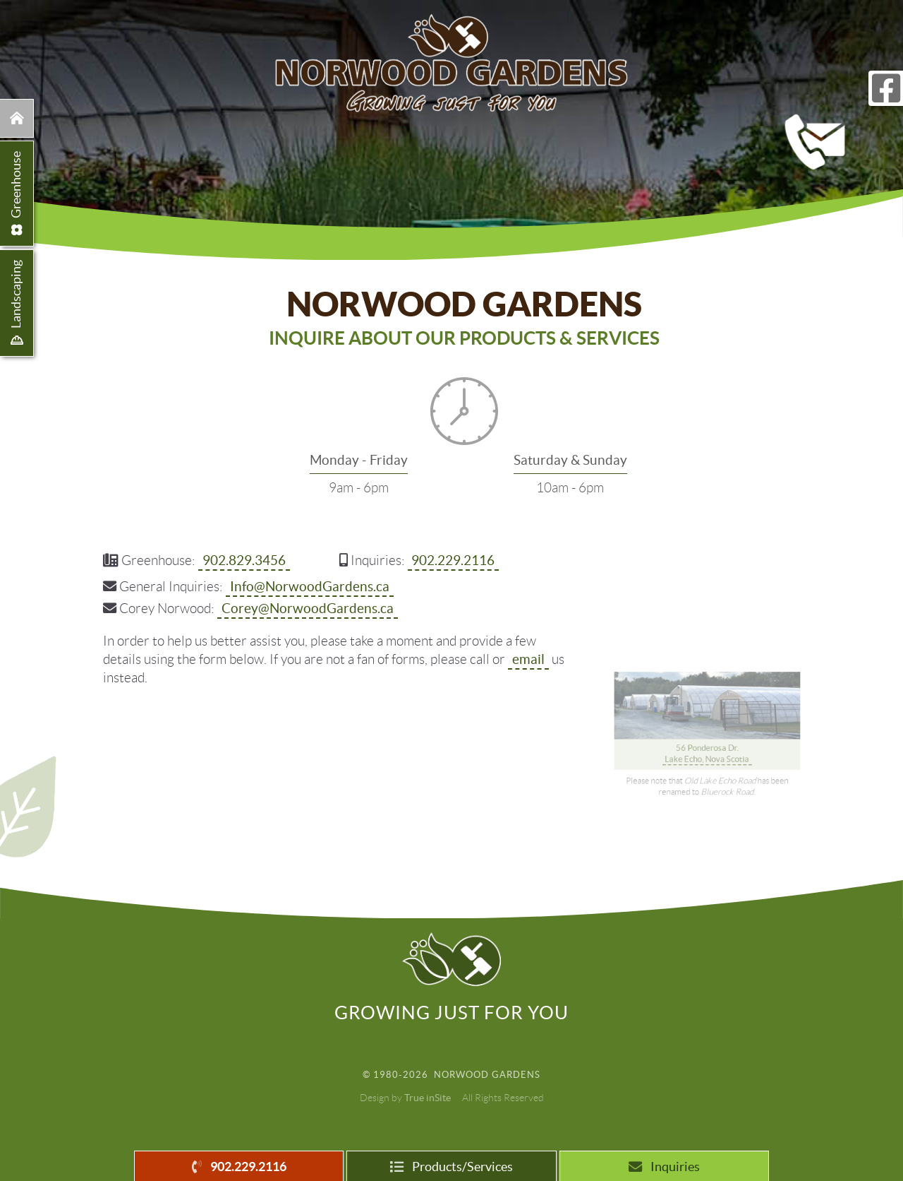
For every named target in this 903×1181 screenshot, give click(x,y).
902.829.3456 (244, 559)
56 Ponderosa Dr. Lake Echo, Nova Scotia (707, 708)
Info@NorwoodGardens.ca (309, 585)
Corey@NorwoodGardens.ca (308, 607)
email (528, 658)
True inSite (427, 1097)
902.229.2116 (453, 559)
